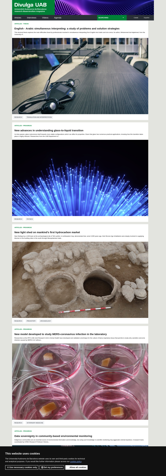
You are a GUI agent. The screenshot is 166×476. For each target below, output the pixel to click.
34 (74, 366)
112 (111, 373)
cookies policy (75, 461)
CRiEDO (103, 412)
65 (98, 369)
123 (85, 375)
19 (99, 364)
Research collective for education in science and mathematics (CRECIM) (110, 401)
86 (92, 371)
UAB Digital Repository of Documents (82, 400)
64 (95, 369)
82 (80, 371)
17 (93, 364)
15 (87, 364)
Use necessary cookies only (22, 467)
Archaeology (45, 151)
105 (84, 373)
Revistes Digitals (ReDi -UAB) (50, 400)
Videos (45, 18)
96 (53, 373)
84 (86, 371)
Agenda (57, 18)
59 (80, 369)
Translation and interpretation (39, 83)
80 (74, 371)
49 (50, 369)
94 (116, 371)
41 (95, 366)
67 (104, 369)
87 (95, 371)
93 (113, 371)
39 (89, 366)
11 (75, 364)
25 (117, 364)
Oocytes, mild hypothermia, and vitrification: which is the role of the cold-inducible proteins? (116, 300)
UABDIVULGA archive (24, 388)
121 (77, 375)
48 (116, 366)
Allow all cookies (76, 467)
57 (74, 369)
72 (50, 371)
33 (71, 366)
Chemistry (102, 285)
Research (18, 83)
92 (110, 371)
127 (100, 375)
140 (96, 377)
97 (56, 373)
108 (96, 373)
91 (107, 371)
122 (81, 375)
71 (116, 369)
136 (81, 377)
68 (107, 369)
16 (90, 364)
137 (85, 377)
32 (68, 366)
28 (56, 366)
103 (77, 373)
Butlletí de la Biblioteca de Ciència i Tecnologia (53, 389)
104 (81, 373)
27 (53, 366)
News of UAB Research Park (23, 407)
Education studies (105, 217)
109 (100, 373)
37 (83, 366)
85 (89, 371)
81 (77, 371)
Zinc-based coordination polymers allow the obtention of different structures (111, 232)
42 (98, 366)
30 (62, 366)
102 (73, 373)
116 (58, 375)
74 (56, 371)
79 (71, 371)
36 (80, 366)
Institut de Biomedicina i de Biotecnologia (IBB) (138, 413)
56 (71, 369)
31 (65, 366)
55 (68, 369)
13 (81, 364)
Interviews (31, 18)
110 (104, 373)
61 (86, 369)
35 (77, 366)
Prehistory (31, 151)
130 (112, 375)
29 (59, 366)
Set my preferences (52, 467)
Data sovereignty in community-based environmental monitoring (37, 166)
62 (89, 369)
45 (107, 366)
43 (101, 366)
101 (69, 373)
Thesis (26, 24)
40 (92, 366)
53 (62, 369)
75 (59, 371)
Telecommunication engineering (39, 355)
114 (50, 375)
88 (98, 371)
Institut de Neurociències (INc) (139, 389)
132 (66, 377)
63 (92, 369)
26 (50, 366)
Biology (133, 353)
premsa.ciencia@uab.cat (95, 428)
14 (84, 364)
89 (101, 371)
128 (104, 375)
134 (73, 377)
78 (68, 371)
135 (77, 377)
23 (111, 364)
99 (62, 373)
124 (88, 375)
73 (53, 371)
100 (65, 373)
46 (110, 366)
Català (136, 18)
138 (89, 377)
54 (65, 369)
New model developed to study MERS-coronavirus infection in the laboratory (115, 98)
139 (93, 377)
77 (65, 371)
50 (53, 369)
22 (108, 364)
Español (146, 18)
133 (70, 377)
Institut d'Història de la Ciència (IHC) (109, 389)
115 (54, 375)
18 (96, 364)
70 (113, 369)
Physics (101, 83)
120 (73, 375)
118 (65, 375)
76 (62, 371)
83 (83, 371)
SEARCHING (103, 18)
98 (59, 373)
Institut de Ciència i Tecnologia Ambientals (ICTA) (138, 401)
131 (115, 375)
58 (77, 369)
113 (115, 373)
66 (101, 369)
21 (105, 364)
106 (88, 373)
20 (102, 364)
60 (83, 369)
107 (92, 373)
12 (78, 364)
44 (104, 366)
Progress (27, 92)
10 (72, 364)
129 (108, 375)
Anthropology (32, 219)
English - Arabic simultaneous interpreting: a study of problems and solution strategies (45, 30)
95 (50, 373)
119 (69, 375)
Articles (17, 18)
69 (110, 369)
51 (56, 369)
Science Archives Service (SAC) (82, 389)
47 (113, 366)
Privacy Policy (76, 441)
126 (96, 375)
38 (86, 366)
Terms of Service (44, 443)
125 (92, 375)
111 (108, 373)
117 (62, 375)
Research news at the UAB (21, 397)
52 (59, 369)
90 (104, 371)
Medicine (122, 353)
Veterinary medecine (106, 151)
